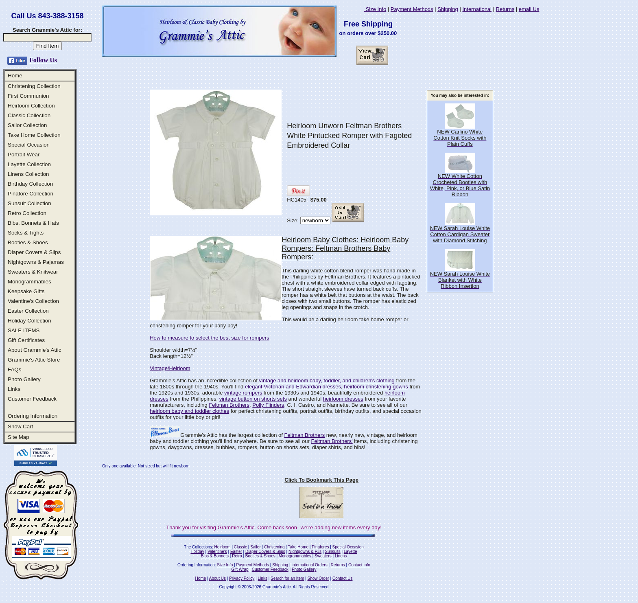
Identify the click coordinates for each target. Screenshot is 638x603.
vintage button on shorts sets (253, 399)
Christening (274, 547)
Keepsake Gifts (26, 291)
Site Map (18, 437)
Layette (350, 551)
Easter (236, 551)
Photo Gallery (24, 379)
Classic (240, 547)
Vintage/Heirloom (170, 368)
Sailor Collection (27, 125)
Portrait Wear (23, 154)
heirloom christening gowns (376, 387)
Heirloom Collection (31, 106)
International (477, 9)
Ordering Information (32, 416)
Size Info (375, 9)
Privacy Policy (241, 578)
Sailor (255, 547)
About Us (217, 578)
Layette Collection (29, 164)
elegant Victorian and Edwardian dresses (293, 387)
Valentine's (217, 551)
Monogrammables (29, 281)
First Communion (28, 96)
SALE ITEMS (24, 330)
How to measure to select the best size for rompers (209, 338)
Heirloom (222, 547)
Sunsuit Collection (29, 203)
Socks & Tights (26, 233)
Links (14, 389)
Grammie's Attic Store (34, 360)
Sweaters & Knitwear (33, 272)
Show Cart (20, 426)
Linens (341, 556)
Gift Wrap (240, 569)
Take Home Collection (34, 135)
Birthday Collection (30, 184)
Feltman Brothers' (332, 441)
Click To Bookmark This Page (321, 480)
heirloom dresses (343, 399)
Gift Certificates (26, 340)
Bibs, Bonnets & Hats (33, 223)
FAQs (14, 369)
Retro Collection (27, 213)
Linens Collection (28, 174)
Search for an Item (287, 578)
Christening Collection (34, 86)
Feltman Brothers (229, 405)
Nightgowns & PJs (304, 551)
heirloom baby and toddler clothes (189, 411)
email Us (529, 9)
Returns (505, 9)
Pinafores (320, 547)
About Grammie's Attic (34, 350)
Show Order (318, 578)
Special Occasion (29, 145)
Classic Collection (29, 115)
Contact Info (359, 565)
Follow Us (43, 60)
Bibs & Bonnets (215, 556)
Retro (237, 556)
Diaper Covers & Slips (34, 252)
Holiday (197, 551)
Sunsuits (332, 551)
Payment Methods (412, 9)
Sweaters (323, 556)
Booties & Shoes (28, 242)
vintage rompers (243, 393)
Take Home (298, 547)
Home (15, 75)
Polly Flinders (268, 405)
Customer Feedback (32, 399)
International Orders (309, 565)
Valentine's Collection (33, 301)
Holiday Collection (29, 321)
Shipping (447, 9)
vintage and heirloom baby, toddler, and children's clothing (327, 380)
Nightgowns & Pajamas (36, 262)
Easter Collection (28, 311)
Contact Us (342, 578)
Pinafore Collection (30, 194)
